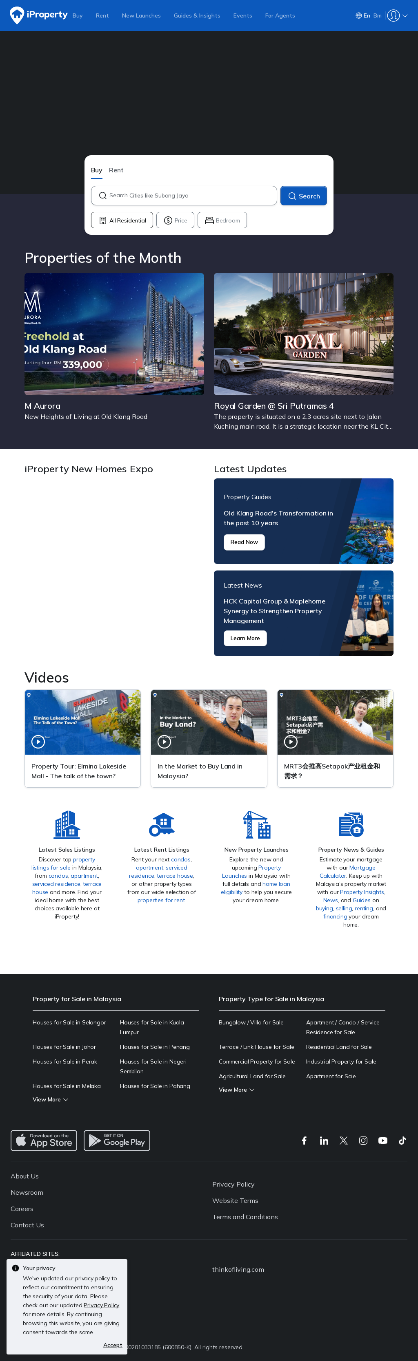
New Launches (141, 15)
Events (242, 15)
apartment (84, 875)
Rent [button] (116, 170)
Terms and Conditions (245, 1217)
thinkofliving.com (238, 1269)
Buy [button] (96, 170)
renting (364, 908)
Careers (22, 1209)
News (330, 900)
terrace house (175, 875)
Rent (102, 15)
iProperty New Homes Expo (114, 567)
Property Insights (362, 892)
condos (58, 875)
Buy (78, 15)
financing (335, 916)
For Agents (280, 15)
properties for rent (161, 900)
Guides (362, 900)
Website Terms (235, 1200)
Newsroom (27, 1192)
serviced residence (56, 884)
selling (344, 908)
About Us (25, 1176)
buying (324, 908)
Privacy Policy (233, 1184)
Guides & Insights (197, 15)
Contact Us (27, 1225)
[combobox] (193, 196)
